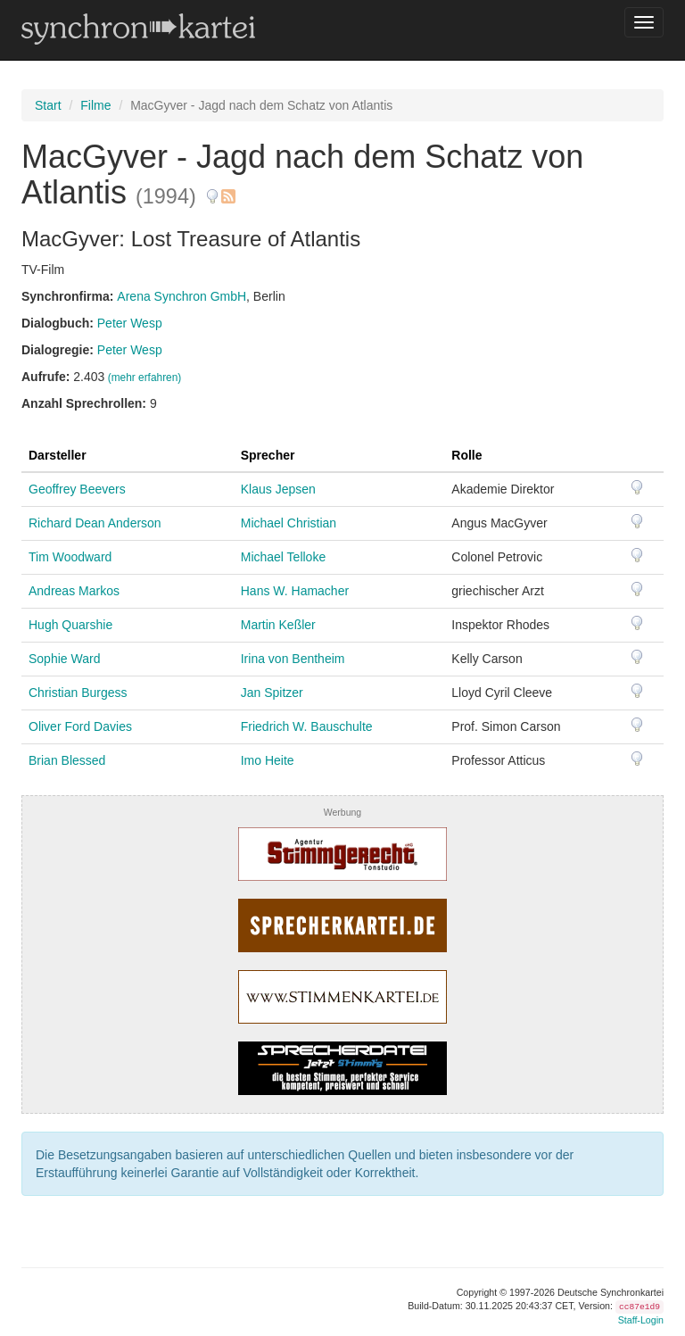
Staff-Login (641, 1320)
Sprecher (268, 455)
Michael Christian (288, 523)
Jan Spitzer (272, 692)
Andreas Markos (74, 591)
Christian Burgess (78, 692)
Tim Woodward (70, 557)
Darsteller (58, 455)
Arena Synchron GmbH (181, 296)
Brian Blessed (67, 760)
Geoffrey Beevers (77, 489)
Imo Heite (267, 760)
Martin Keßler (278, 625)
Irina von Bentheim (293, 658)
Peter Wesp (129, 323)
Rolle (466, 455)
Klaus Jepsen (278, 489)
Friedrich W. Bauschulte (307, 726)
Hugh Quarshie (70, 625)
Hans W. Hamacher (295, 591)
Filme (95, 105)
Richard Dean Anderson (95, 523)
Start (48, 105)
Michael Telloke (283, 557)
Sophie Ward (64, 658)
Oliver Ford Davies (80, 726)
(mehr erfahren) (145, 377)
